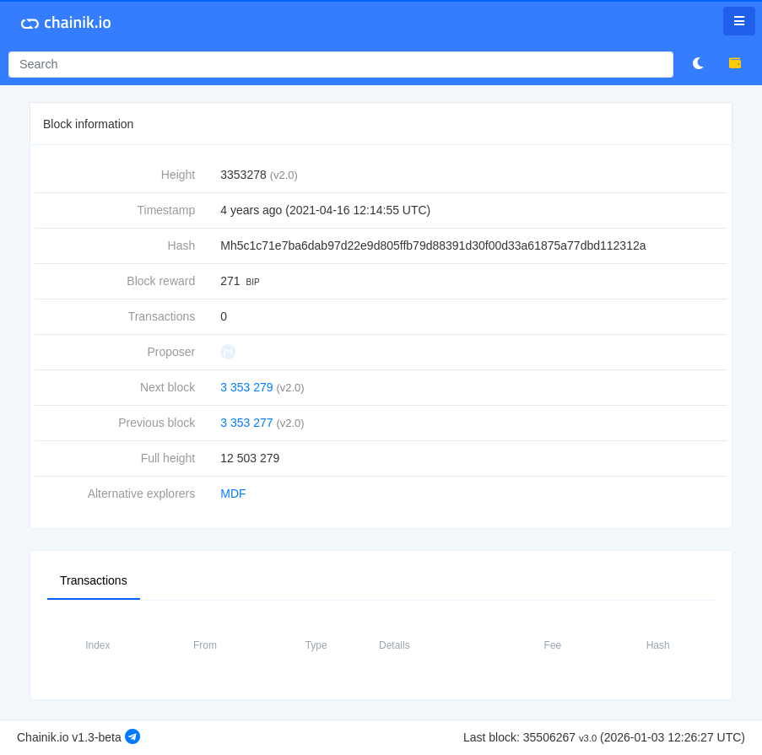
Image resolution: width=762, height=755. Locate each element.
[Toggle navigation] (739, 21)
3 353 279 (246, 387)
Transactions (93, 579)
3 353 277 (246, 422)
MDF (233, 493)
